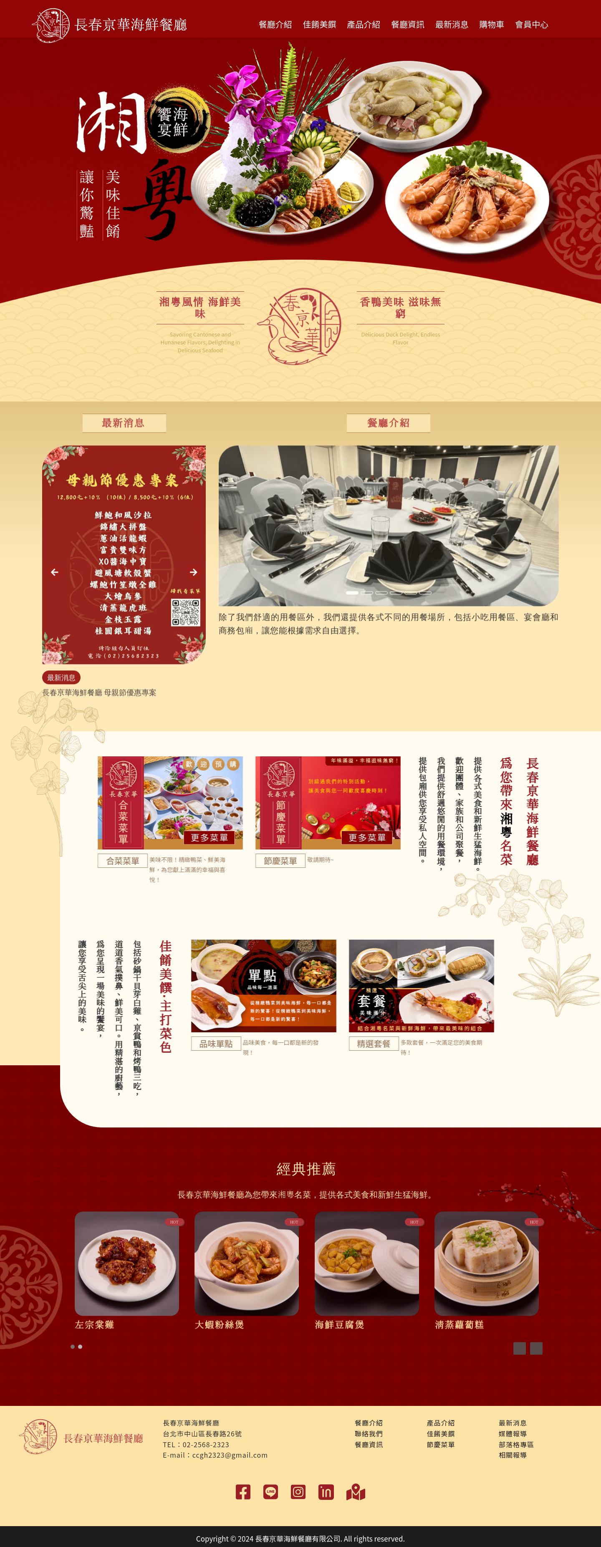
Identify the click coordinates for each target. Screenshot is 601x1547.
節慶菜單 (441, 1444)
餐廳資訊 (407, 24)
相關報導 (513, 1455)
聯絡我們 (369, 1433)
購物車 (491, 24)
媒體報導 (513, 1433)
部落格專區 (516, 1444)
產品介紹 (363, 24)
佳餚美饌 (319, 24)
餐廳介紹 (275, 24)
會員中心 (531, 24)
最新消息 (452, 24)
